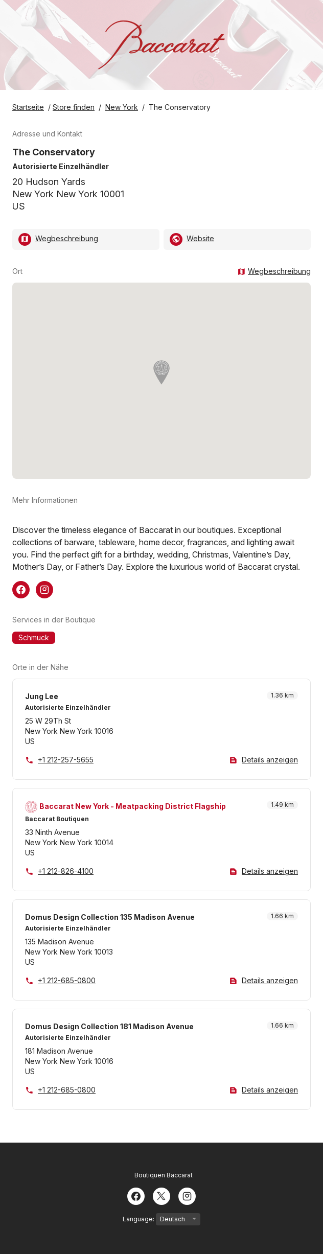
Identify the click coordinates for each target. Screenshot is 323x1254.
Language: (161, 1219)
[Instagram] (187, 1195)
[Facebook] (136, 1195)
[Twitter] (161, 1195)
